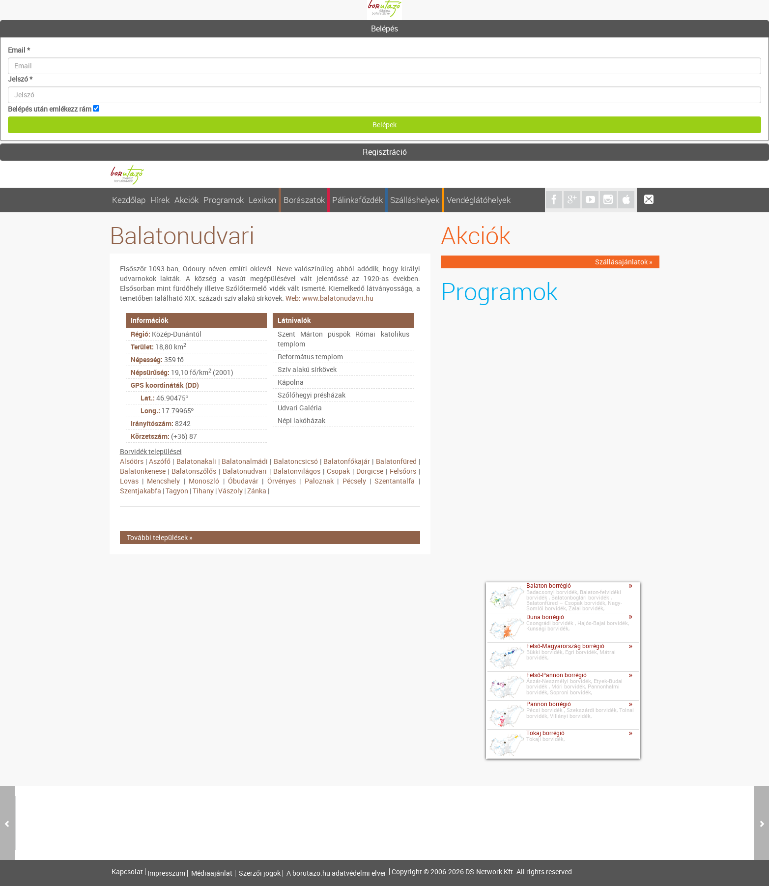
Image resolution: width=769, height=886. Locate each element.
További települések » (160, 537)
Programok (223, 199)
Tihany (203, 490)
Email (19, 50)
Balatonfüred (396, 461)
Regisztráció (385, 151)
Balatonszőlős (193, 471)
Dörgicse (369, 471)
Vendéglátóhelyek (479, 199)
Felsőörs (403, 471)
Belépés (384, 28)
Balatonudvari (245, 471)
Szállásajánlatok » (624, 261)
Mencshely (163, 481)
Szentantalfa (394, 481)
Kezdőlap (128, 199)
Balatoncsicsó (296, 461)
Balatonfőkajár (346, 461)
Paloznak (319, 481)
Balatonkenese (143, 471)
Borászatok (304, 199)
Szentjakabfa (140, 490)
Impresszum (166, 873)
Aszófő (160, 461)
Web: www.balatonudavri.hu (329, 298)
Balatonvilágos (296, 471)
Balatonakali (196, 461)
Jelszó (20, 79)
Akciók (186, 199)
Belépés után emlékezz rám (49, 109)
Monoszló (204, 481)
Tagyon (177, 490)
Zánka (256, 490)
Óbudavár (243, 481)
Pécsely (354, 481)
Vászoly (230, 490)
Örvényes (281, 481)
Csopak (338, 471)
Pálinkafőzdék (357, 199)
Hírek (160, 199)
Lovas (129, 481)
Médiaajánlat (211, 873)
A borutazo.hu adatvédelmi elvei (336, 873)
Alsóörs (131, 461)
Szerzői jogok (260, 873)
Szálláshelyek (414, 199)
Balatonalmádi (245, 461)
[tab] (384, 29)
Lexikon (262, 199)
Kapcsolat (127, 871)
